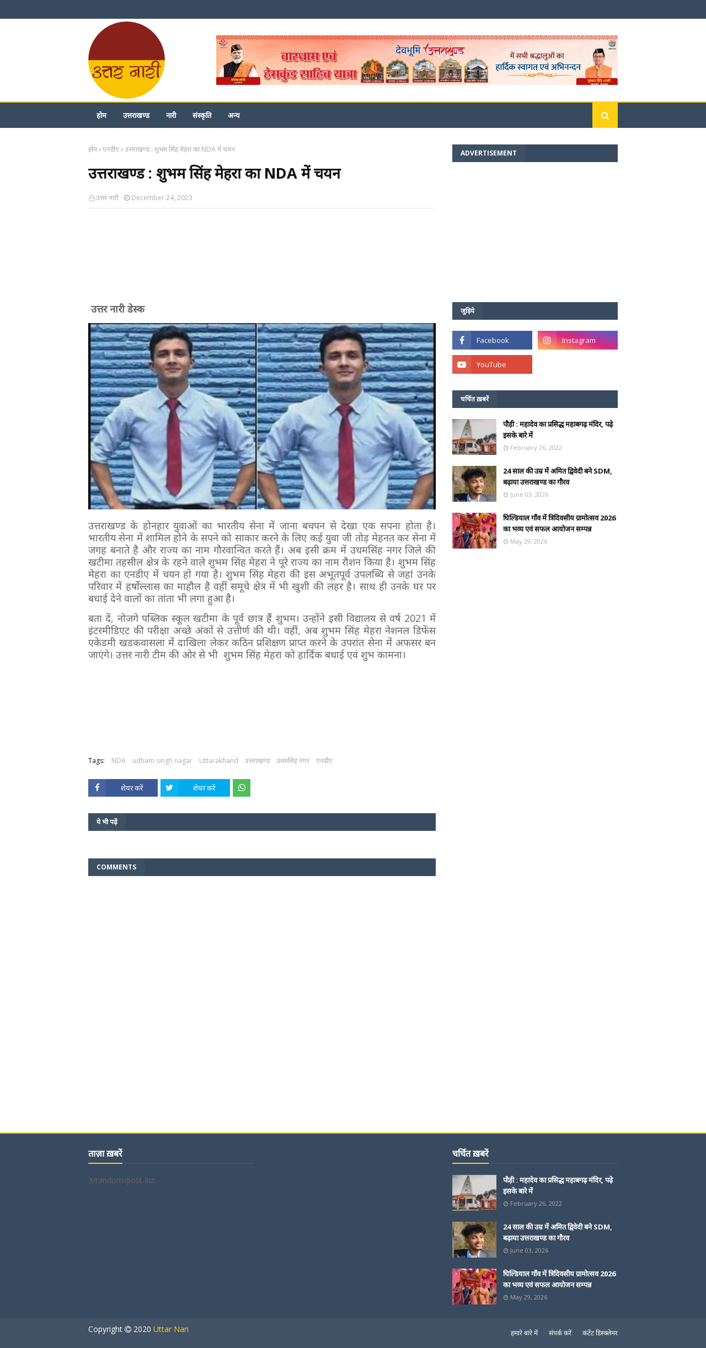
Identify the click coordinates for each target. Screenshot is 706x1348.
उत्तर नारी (107, 197)
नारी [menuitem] (171, 115)
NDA (118, 760)
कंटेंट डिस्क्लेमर (600, 1333)
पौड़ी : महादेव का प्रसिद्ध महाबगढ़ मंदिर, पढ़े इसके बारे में (558, 429)
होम (92, 149)
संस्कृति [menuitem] (201, 115)
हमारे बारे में (524, 1333)
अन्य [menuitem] (234, 115)
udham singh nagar (162, 760)
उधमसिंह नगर (292, 760)
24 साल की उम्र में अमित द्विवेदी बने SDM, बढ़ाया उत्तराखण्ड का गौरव (557, 476)
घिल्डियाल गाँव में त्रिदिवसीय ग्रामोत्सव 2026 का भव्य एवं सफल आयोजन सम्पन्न (559, 523)
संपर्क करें (560, 1333)
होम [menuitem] (101, 115)
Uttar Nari (171, 1329)
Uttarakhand (218, 760)
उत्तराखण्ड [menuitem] (136, 115)
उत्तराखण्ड (257, 760)
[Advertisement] (262, 260)
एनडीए (111, 149)
